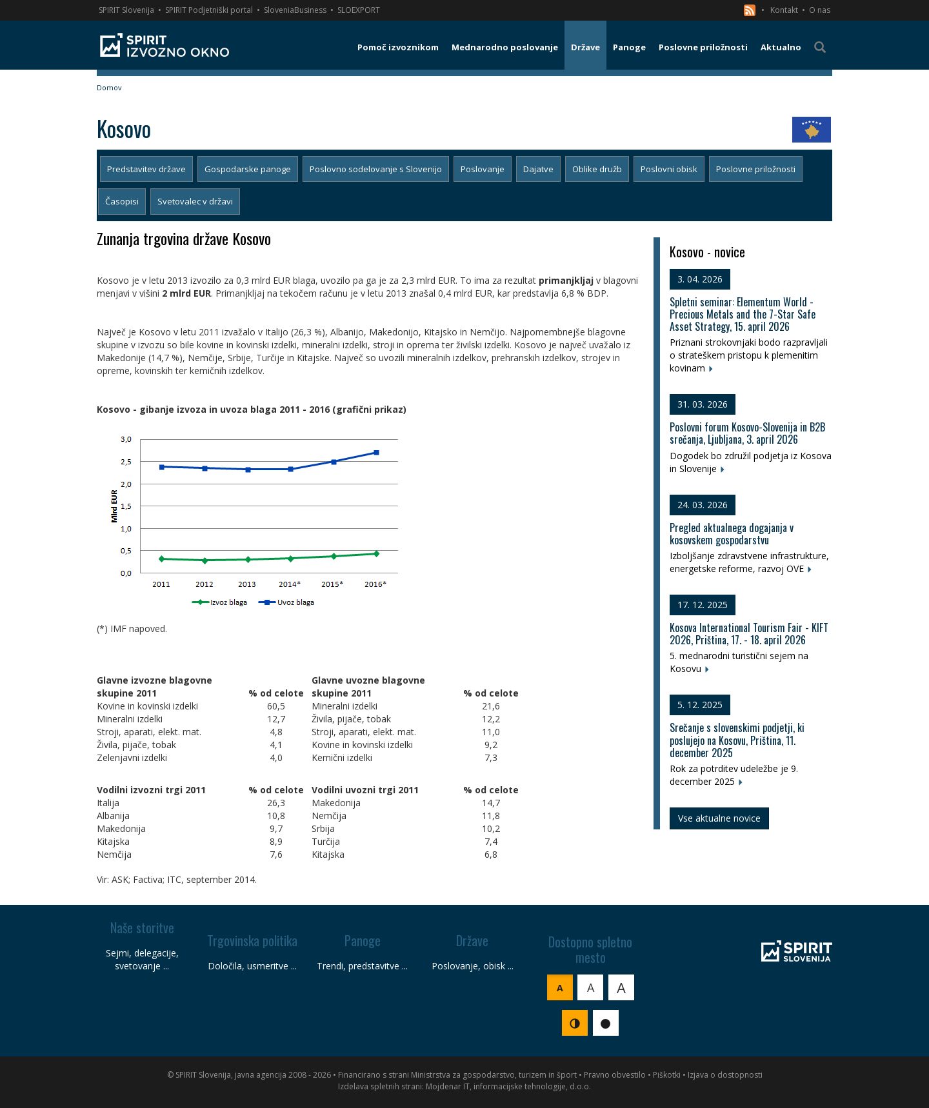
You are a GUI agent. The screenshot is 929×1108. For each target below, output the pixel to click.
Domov (109, 87)
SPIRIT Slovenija (126, 10)
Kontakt (784, 10)
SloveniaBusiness (295, 10)
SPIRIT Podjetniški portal (209, 10)
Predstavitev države (146, 169)
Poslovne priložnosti (755, 169)
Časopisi (122, 201)
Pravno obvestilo (615, 1074)
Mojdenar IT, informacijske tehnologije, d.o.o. (508, 1086)
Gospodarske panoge (248, 169)
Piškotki (667, 1074)
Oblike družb (597, 169)
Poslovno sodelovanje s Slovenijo (376, 169)
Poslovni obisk (669, 169)
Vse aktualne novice (719, 818)
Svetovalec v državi (195, 201)
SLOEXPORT (358, 10)
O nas (819, 10)
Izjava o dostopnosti (725, 1074)
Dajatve (538, 169)
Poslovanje (482, 169)
